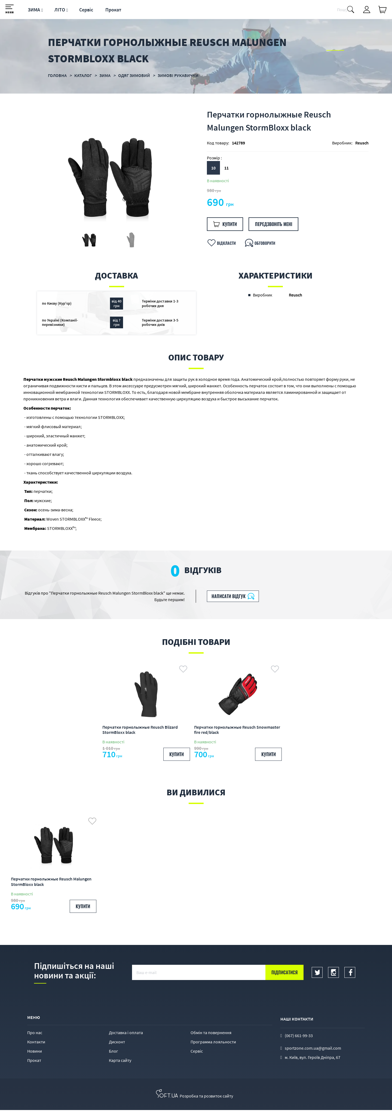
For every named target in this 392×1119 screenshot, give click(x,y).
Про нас (34, 1041)
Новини (34, 1060)
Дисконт (117, 1050)
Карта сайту (120, 1069)
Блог (113, 1060)
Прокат (113, 10)
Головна (57, 75)
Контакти (36, 1050)
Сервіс (86, 10)
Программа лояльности (213, 1050)
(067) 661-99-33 (299, 1044)
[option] (109, 180)
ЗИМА (34, 10)
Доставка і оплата (126, 1041)
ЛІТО (59, 10)
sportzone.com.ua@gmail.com (313, 1056)
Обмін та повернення (211, 1041)
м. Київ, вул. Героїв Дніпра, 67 (312, 1066)
